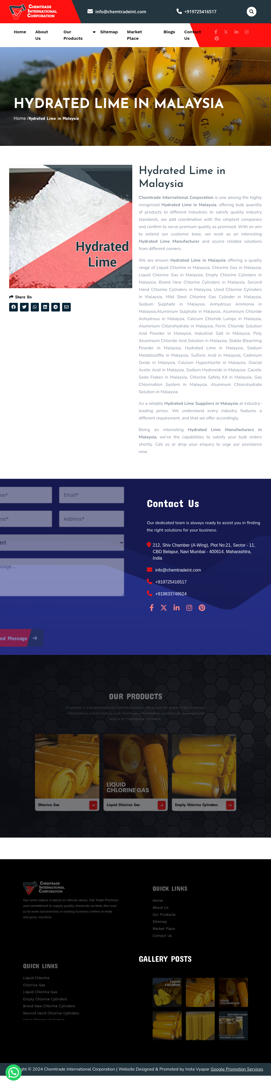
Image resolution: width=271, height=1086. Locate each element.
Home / (21, 124)
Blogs (169, 32)
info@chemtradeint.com (119, 12)
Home (20, 32)
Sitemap (109, 32)
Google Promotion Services (237, 1079)
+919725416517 (198, 12)
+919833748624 (167, 604)
